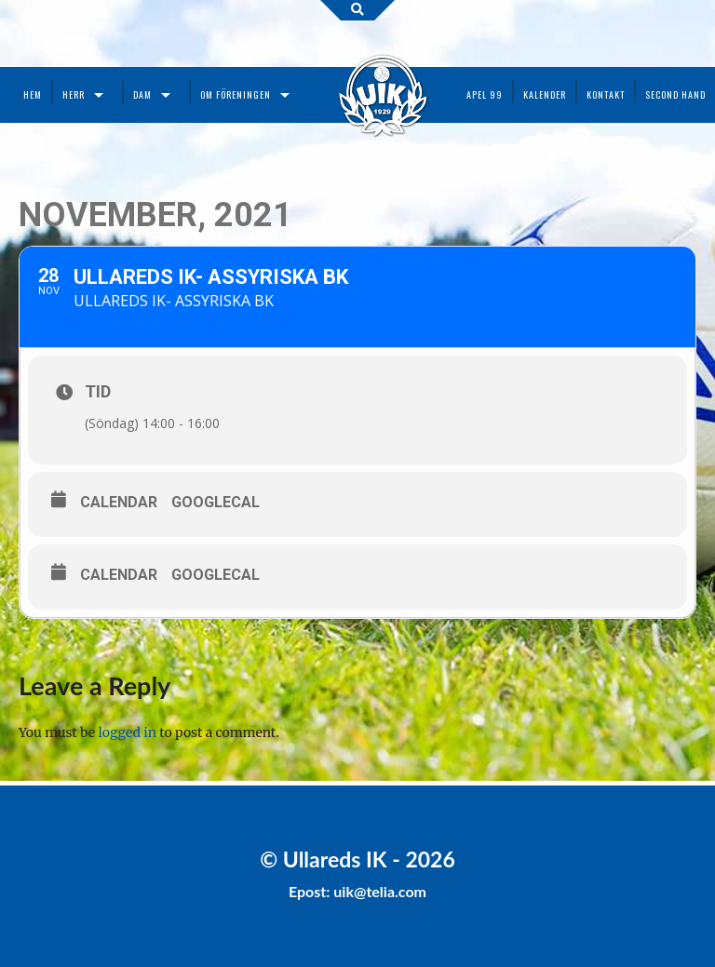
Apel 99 (484, 94)
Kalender (544, 94)
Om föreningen (235, 94)
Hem (32, 94)
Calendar (118, 502)
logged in (127, 732)
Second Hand (675, 94)
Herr (73, 94)
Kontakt (606, 94)
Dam (142, 94)
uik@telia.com (379, 891)
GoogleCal (215, 502)
